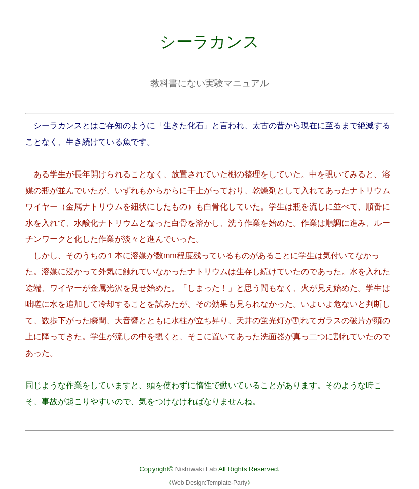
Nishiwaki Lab (196, 469)
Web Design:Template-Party (209, 482)
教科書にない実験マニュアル (209, 83)
